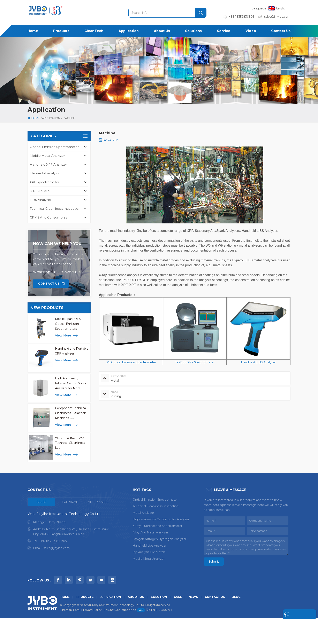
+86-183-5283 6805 (53, 541)
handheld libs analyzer (149, 545)
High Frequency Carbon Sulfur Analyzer (161, 519)
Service (223, 31)
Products (61, 31)
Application (129, 31)
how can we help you (57, 243)
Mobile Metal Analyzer (47, 156)
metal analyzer (143, 513)
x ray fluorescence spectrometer (157, 526)
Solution (161, 597)
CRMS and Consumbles (48, 217)
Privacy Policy (92, 610)
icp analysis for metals (149, 552)
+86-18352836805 (241, 16)
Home (33, 31)
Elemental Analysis (44, 173)
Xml (77, 610)
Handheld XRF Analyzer (48, 164)
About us (162, 31)
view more (63, 335)
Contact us (280, 31)
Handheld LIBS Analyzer (258, 362)
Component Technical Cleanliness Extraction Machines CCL (70, 413)
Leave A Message (296, 614)
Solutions (193, 31)
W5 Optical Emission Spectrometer (131, 362)
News (197, 597)
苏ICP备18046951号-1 (159, 610)
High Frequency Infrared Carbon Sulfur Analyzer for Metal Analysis (70, 383)
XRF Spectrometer (44, 182)
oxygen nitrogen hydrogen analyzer (159, 539)
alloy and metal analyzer (150, 532)
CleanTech (93, 31)
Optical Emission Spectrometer (54, 147)
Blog (241, 597)
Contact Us (49, 283)
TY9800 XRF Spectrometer (194, 362)
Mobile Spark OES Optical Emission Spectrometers (68, 324)
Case (181, 597)
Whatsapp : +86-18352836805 (57, 272)
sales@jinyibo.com (277, 16)
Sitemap (66, 610)
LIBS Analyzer (40, 200)
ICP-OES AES (40, 191)
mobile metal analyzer (149, 559)
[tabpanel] (70, 532)
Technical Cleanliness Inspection (55, 209)
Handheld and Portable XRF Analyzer (71, 351)
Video (250, 31)
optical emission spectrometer (155, 499)
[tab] (41, 502)
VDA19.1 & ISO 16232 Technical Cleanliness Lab (70, 443)
